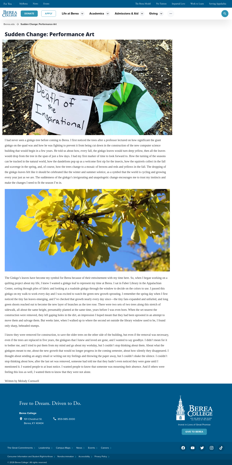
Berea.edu (9, 24)
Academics (96, 13)
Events (47, 3)
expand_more (82, 13)
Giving (153, 13)
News (37, 3)
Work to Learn (198, 3)
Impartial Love (180, 3)
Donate (29, 13)
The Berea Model (144, 3)
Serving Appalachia (219, 3)
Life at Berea (70, 13)
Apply (48, 13)
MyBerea (24, 3)
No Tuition (162, 3)
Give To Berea (194, 431)
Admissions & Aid (126, 13)
